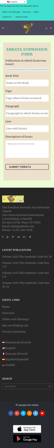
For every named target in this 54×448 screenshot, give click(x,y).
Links (35, 12)
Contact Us (6, 17)
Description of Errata (18, 136)
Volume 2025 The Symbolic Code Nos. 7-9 (26, 264)
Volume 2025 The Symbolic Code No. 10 (27, 256)
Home (6, 306)
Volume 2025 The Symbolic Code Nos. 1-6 (26, 274)
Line (8, 121)
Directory (27, 12)
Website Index (21, 17)
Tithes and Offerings (11, 12)
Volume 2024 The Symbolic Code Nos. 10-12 (26, 284)
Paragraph (12, 106)
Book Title (12, 75)
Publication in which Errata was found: (25, 62)
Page (8, 91)
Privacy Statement (14, 331)
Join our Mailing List (15, 325)
